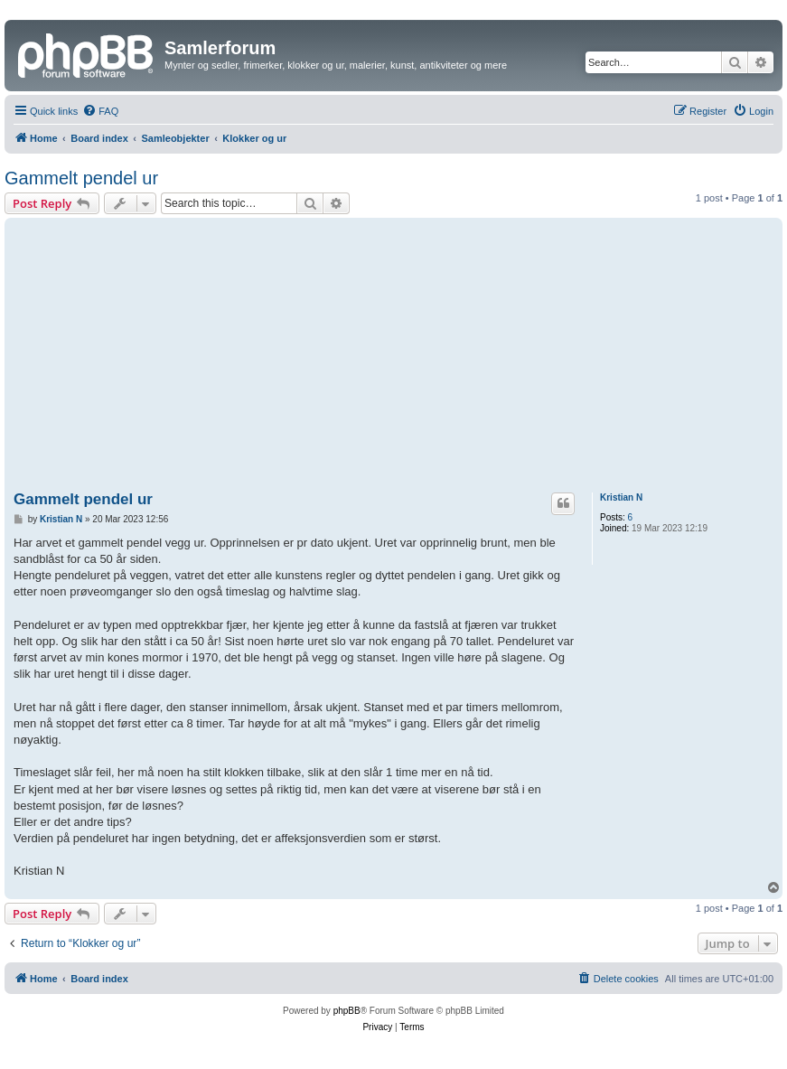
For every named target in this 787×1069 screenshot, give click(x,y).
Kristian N (621, 497)
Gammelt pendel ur (81, 178)
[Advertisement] (394, 357)
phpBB (347, 1011)
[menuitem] (100, 111)
